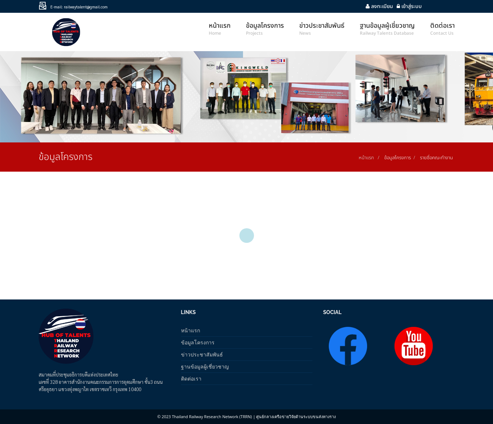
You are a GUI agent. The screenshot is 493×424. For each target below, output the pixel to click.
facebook (447, 6)
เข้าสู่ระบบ (409, 6)
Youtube (432, 6)
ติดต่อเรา (191, 378)
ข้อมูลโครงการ (198, 342)
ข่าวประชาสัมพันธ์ (202, 354)
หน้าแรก (366, 157)
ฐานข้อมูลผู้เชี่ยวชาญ (205, 366)
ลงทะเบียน (379, 6)
